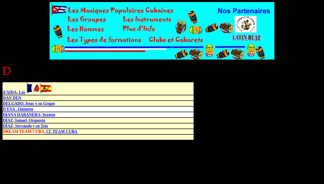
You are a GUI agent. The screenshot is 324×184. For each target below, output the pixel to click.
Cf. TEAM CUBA (61, 131)
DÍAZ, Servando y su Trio (25, 126)
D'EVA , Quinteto (18, 109)
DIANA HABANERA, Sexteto (29, 114)
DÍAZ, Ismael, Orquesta (24, 120)
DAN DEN (12, 98)
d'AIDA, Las (14, 92)
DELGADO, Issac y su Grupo (29, 103)
